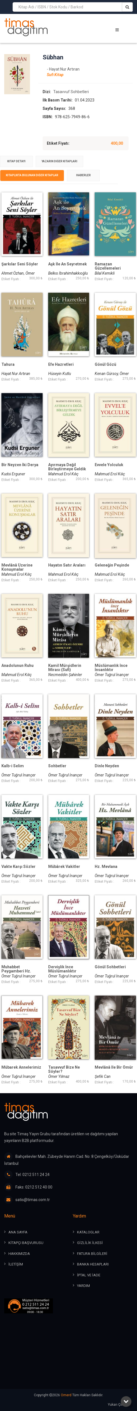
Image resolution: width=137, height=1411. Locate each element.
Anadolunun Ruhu (17, 666)
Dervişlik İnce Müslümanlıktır (62, 969)
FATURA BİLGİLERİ (92, 1254)
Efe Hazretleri (61, 364)
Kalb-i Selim (12, 766)
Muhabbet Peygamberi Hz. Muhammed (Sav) (17, 971)
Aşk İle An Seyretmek (67, 264)
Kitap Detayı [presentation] (16, 161)
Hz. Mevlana (106, 867)
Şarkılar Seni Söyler (19, 264)
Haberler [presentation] (83, 175)
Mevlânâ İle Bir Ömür (114, 1067)
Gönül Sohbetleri (110, 967)
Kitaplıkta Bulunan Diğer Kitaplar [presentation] (32, 175)
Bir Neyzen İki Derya (19, 465)
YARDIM (83, 1286)
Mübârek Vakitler (64, 867)
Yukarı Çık (120, 1404)
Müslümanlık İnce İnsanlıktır (111, 668)
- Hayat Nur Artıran (63, 69)
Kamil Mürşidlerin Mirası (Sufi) (64, 668)
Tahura (8, 364)
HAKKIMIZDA (19, 1254)
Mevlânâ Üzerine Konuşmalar (16, 567)
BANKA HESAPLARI (93, 1264)
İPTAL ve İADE (88, 1275)
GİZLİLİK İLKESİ (90, 1243)
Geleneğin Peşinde (112, 565)
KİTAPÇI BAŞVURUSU (25, 1243)
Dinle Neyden (107, 766)
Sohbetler (57, 766)
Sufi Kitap (55, 74)
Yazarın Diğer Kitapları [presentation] (59, 161)
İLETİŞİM (15, 1264)
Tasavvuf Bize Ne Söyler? (64, 1069)
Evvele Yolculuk (109, 465)
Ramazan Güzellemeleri (108, 266)
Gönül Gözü (105, 364)
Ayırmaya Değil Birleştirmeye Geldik (67, 467)
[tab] (16, 161)
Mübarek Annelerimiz (21, 1067)
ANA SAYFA (17, 1232)
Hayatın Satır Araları (66, 565)
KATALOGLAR (88, 1232)
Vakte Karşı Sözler (18, 867)
